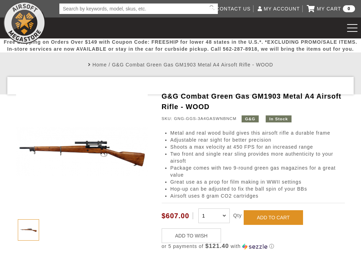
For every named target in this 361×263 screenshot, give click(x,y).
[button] (253, 246)
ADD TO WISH (191, 236)
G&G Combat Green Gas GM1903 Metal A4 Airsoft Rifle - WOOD (192, 64)
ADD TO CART (273, 217)
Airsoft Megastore (24, 23)
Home (100, 64)
